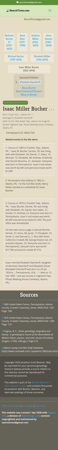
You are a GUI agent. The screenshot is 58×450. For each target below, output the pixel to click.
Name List (40, 405)
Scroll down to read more (15, 102)
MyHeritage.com (30, 415)
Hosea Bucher (29, 87)
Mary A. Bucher (29, 94)
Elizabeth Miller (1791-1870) (42, 58)
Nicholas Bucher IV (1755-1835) (9, 42)
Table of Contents (11, 405)
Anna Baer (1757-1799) (22, 40)
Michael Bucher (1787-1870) (16, 58)
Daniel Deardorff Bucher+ (29, 91)
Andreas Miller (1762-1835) (35, 40)
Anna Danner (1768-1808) (48, 40)
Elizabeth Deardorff (30, 82)
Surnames (27, 405)
